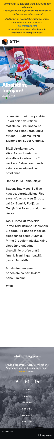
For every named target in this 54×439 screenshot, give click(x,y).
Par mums (27, 403)
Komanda (27, 409)
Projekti (27, 396)
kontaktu (23, 371)
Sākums (27, 390)
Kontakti (27, 422)
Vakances (27, 415)
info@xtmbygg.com (27, 25)
